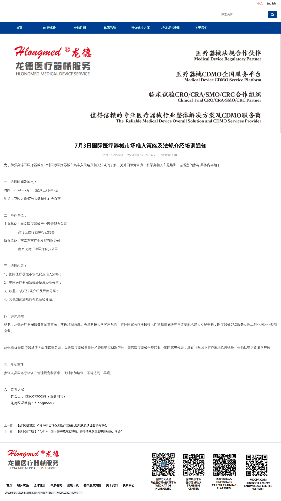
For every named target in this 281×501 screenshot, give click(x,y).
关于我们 (201, 28)
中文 (260, 3)
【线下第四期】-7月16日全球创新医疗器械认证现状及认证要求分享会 (61, 425)
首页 (19, 28)
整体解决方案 (140, 28)
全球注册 (80, 28)
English (271, 3)
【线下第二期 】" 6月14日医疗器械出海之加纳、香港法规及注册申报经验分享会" (69, 431)
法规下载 (73, 485)
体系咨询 (110, 28)
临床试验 (49, 28)
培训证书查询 (170, 28)
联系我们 (128, 485)
